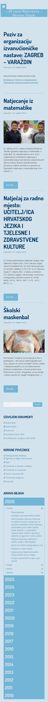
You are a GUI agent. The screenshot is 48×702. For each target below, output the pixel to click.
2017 (9, 641)
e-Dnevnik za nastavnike (15, 470)
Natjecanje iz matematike (18, 104)
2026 (10, 501)
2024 (9, 587)
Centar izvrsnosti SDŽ (14, 474)
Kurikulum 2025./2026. (14, 434)
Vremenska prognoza (14, 477)
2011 (8, 687)
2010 (9, 695)
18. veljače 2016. (20, 113)
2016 (9, 649)
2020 (10, 618)
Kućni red (9, 430)
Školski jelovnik (17, 512)
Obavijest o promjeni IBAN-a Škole (25, 515)
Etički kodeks (10, 426)
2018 (9, 633)
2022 (9, 602)
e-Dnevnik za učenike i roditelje (18, 466)
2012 (9, 680)
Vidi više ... (10, 185)
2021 (9, 610)
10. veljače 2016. (20, 322)
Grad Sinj (8, 481)
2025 (9, 579)
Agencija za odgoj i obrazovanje (18, 458)
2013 (9, 672)
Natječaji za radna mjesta (21, 548)
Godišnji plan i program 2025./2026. (20, 438)
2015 (9, 657)
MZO (7, 462)
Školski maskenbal (16, 313)
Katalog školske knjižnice (15, 455)
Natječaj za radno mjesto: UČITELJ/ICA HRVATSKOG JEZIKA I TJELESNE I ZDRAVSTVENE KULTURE (24, 222)
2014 (9, 664)
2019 (9, 626)
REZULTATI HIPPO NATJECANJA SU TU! (27, 545)
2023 (9, 595)
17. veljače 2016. (20, 252)
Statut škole (10, 423)
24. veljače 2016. (20, 67)
